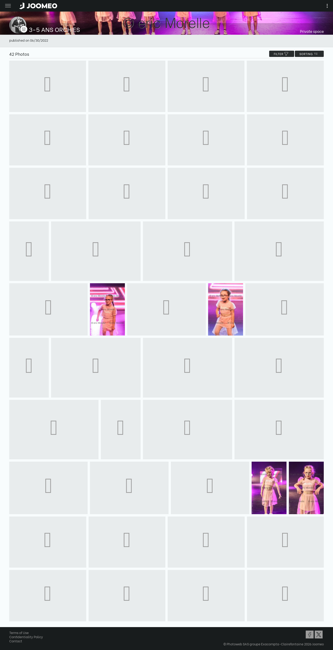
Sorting (309, 54)
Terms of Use (19, 632)
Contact (15, 640)
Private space (312, 31)
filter (282, 54)
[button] (12, 626)
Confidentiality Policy (26, 636)
